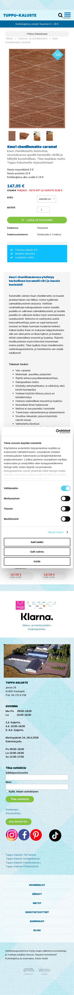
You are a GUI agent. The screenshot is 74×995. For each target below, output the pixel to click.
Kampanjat (37, 921)
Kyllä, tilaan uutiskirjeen (23, 791)
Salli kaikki (37, 542)
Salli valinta (37, 551)
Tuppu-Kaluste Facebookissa (22, 862)
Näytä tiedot (55, 532)
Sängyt (37, 894)
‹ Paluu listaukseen (37, 33)
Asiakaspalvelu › (37, 629)
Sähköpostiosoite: (17, 772)
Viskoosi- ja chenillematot (32, 38)
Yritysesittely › (14, 813)
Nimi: (9, 782)
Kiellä (37, 561)
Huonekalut (37, 885)
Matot (9, 38)
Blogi (37, 930)
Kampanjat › (12, 809)
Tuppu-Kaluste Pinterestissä (22, 866)
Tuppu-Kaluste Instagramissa (23, 858)
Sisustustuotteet (37, 912)
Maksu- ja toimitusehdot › (37, 625)
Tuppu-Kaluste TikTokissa (21, 854)
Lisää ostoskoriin (37, 220)
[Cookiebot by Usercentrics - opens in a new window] (55, 431)
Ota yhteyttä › (18, 821)
